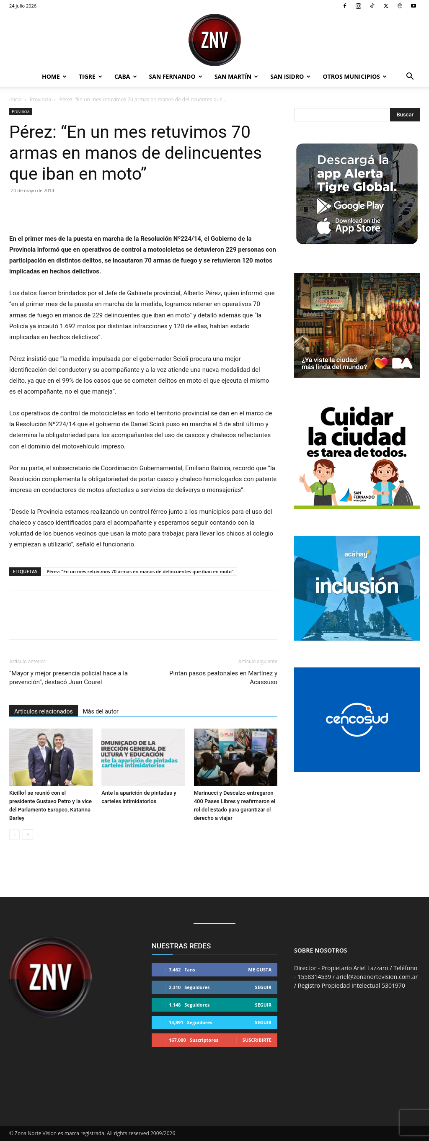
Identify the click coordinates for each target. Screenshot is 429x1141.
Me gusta (259, 969)
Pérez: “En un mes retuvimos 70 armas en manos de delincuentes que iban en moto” (140, 571)
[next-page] (28, 834)
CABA (125, 76)
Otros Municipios (355, 76)
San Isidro (290, 76)
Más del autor (101, 711)
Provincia (40, 99)
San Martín (236, 76)
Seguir (263, 987)
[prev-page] (14, 834)
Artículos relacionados (43, 711)
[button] (410, 77)
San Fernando (175, 76)
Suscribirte (257, 1040)
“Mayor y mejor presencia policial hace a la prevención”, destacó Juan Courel (68, 678)
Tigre (90, 76)
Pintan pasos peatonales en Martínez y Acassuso (223, 678)
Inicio (15, 99)
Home (54, 76)
